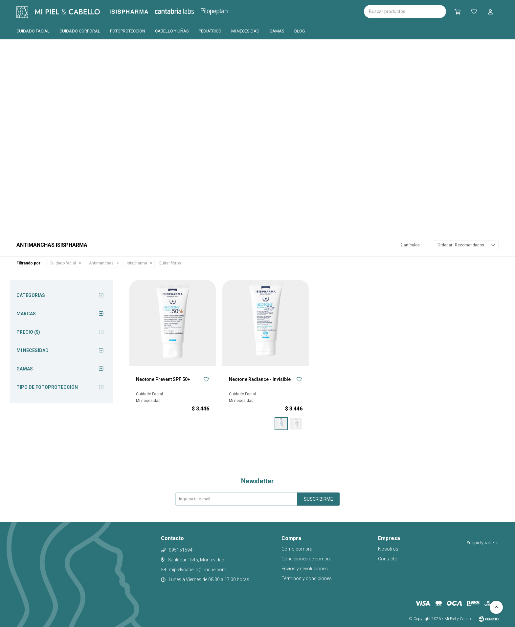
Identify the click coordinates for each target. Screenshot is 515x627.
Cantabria (185, 11)
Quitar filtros (170, 263)
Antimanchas (101, 263)
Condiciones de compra (306, 558)
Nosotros (388, 549)
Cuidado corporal (79, 31)
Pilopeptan (219, 10)
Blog (299, 31)
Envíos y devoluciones (304, 568)
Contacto (387, 558)
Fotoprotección (127, 31)
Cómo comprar (297, 549)
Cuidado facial (33, 31)
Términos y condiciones (306, 578)
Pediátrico (210, 31)
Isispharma (138, 12)
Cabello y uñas (172, 31)
